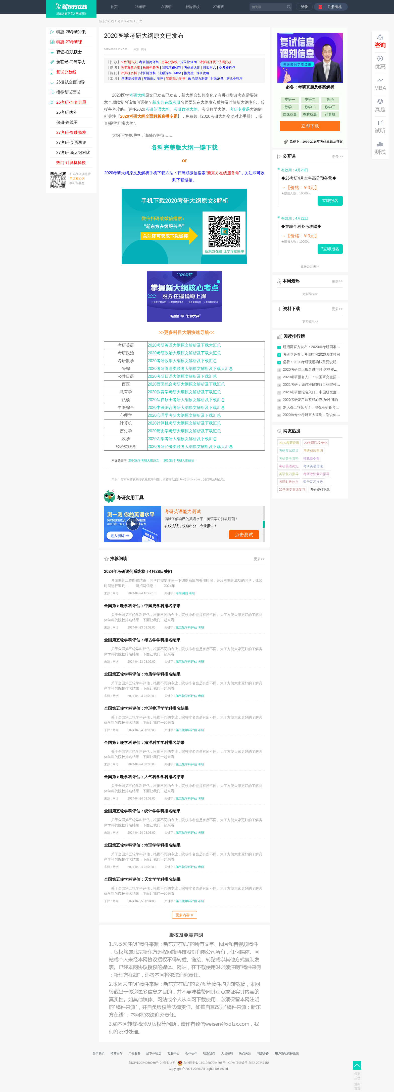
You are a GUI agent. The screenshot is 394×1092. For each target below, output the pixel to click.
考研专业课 (240, 109)
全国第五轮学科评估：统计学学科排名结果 (142, 811)
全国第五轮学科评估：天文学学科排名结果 (142, 879)
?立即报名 (330, 249)
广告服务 (134, 1053)
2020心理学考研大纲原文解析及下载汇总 (184, 415)
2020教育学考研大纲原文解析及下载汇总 (184, 392)
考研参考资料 (289, 458)
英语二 (310, 100)
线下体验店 (153, 1053)
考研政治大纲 (185, 109)
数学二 (310, 107)
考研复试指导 (289, 450)
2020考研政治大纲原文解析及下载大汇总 (184, 353)
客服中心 (173, 1053)
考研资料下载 (320, 489)
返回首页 (357, 1086)
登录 (304, 7)
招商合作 (117, 1053)
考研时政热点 (289, 482)
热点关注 (245, 1053)
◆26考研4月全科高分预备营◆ (308, 178)
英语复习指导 (289, 474)
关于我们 (98, 1053)
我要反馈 (357, 1076)
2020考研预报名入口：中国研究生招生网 (315, 392)
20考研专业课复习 (292, 489)
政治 (330, 100)
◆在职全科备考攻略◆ (301, 226)
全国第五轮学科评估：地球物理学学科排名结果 (146, 708)
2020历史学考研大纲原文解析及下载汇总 (184, 431)
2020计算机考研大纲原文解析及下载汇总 (184, 423)
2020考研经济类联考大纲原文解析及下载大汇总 (190, 446)
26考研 (140, 7)
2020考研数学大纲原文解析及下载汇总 (182, 361)
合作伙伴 (191, 1053)
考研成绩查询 (313, 450)
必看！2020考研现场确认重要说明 (309, 362)
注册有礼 (335, 7)
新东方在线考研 (166, 102)
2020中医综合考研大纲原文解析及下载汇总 (186, 407)
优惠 (380, 63)
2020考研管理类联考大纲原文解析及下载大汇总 (190, 368)
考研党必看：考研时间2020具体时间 (311, 354)
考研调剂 (182, 593)
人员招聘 (227, 1053)
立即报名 (330, 200)
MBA (380, 84)
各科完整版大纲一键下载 (184, 147)
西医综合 (290, 114)
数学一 (290, 107)
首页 (114, 7)
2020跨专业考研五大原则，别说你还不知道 (317, 415)
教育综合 (310, 114)
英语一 (290, 100)
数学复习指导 (313, 482)
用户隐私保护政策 (287, 1053)
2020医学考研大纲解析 (179, 460)
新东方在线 (106, 21)
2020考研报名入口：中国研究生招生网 (313, 377)
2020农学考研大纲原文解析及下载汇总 (182, 439)
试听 (380, 127)
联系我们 (209, 1053)
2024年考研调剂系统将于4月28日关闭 (138, 571)
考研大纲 (137, 95)
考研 (121, 21)
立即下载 (310, 126)
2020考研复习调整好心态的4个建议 (310, 400)
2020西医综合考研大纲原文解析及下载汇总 (186, 384)
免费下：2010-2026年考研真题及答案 (316, 141)
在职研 (166, 7)
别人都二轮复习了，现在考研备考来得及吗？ (318, 407)
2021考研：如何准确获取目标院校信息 (313, 385)
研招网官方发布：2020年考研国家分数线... (316, 347)
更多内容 (184, 915)
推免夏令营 (311, 458)
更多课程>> (310, 294)
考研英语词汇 (289, 466)
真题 (380, 105)
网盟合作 (263, 1053)
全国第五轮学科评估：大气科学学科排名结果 (144, 777)
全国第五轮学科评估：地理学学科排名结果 (142, 845)
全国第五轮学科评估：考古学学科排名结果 (142, 640)
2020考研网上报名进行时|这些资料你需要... (317, 369)
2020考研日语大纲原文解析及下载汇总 (182, 376)
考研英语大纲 (157, 109)
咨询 (380, 41)
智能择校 (192, 7)
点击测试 (244, 534)
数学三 (330, 107)
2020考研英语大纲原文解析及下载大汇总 (184, 345)
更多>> (259, 559)
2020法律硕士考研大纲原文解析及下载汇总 (186, 400)
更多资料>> (310, 321)
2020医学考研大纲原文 (143, 460)
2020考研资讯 (289, 443)
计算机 (330, 114)
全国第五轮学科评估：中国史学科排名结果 (142, 606)
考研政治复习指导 (316, 474)
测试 (380, 148)
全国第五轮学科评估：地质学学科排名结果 (142, 674)
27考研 (218, 7)
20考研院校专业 (315, 443)
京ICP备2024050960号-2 (145, 1063)
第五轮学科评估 (186, 627)
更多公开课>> (310, 266)
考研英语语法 (313, 466)
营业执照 (169, 1063)
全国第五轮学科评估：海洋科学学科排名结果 (144, 742)
